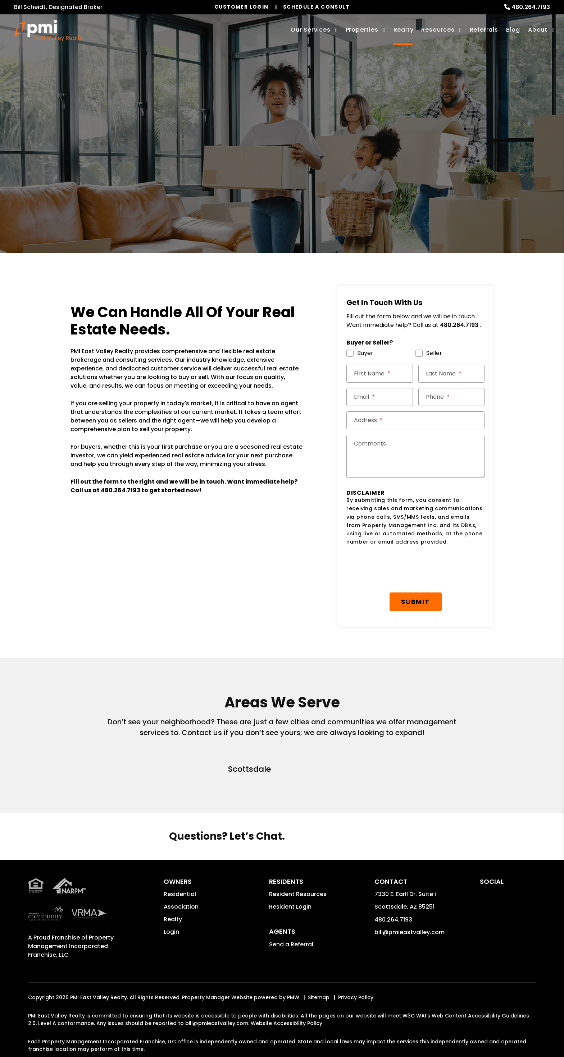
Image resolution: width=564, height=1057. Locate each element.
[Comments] (415, 456)
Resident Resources (298, 894)
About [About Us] (537, 30)
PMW (293, 997)
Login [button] (171, 932)
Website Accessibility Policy (286, 1023)
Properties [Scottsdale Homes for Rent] (362, 30)
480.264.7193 (530, 7)
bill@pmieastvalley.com (409, 932)
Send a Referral (291, 944)
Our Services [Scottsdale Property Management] (311, 30)
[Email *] (379, 397)
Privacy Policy (355, 997)
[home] (48, 30)
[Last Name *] (451, 374)
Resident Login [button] (290, 907)
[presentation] (401, 569)
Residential (180, 894)
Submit (415, 601)
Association (181, 907)
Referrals (484, 30)
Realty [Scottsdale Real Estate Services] (404, 30)
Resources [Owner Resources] (437, 30)
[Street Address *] (415, 420)
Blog (513, 30)
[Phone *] (451, 397)
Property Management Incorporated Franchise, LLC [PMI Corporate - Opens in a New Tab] (71, 946)
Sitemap (318, 997)
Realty (173, 919)
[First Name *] (379, 374)
